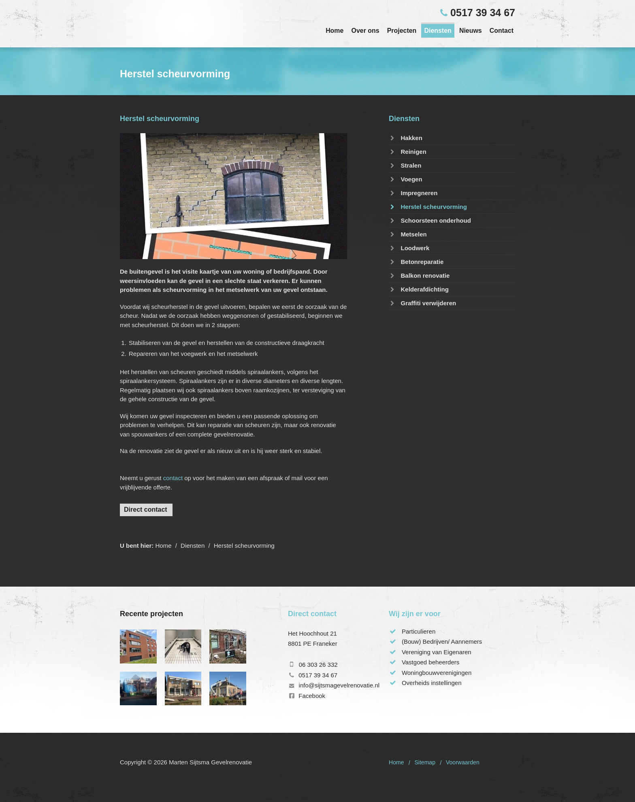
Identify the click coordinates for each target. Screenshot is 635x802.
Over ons (365, 30)
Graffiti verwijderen (422, 303)
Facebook (311, 695)
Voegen (405, 179)
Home (334, 30)
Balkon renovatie (419, 275)
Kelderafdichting (419, 289)
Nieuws (470, 30)
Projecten (402, 30)
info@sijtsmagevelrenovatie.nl (339, 685)
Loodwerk (409, 248)
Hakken (405, 137)
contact (173, 477)
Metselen (408, 234)
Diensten (437, 30)
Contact (502, 30)
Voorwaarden (462, 762)
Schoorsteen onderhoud (430, 220)
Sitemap (424, 762)
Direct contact (145, 509)
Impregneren (413, 192)
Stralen (405, 165)
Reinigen (407, 151)
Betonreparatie (416, 261)
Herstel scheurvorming (428, 206)
